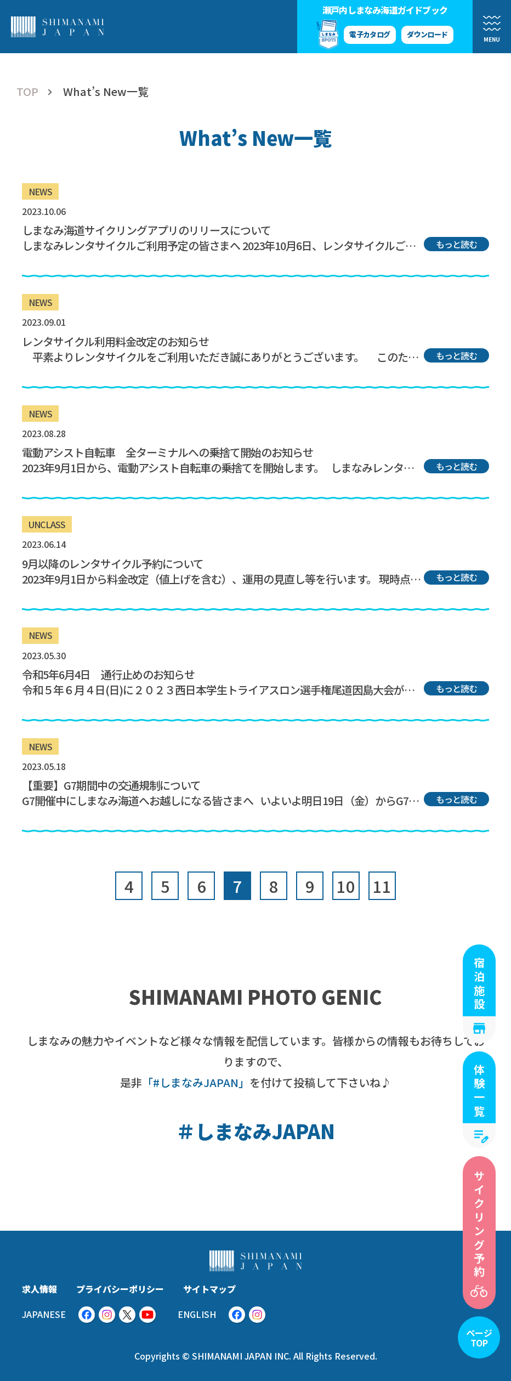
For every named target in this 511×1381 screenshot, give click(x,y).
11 (382, 885)
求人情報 (39, 1288)
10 (346, 885)
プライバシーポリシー (120, 1288)
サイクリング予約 (479, 1225)
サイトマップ (209, 1288)
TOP (27, 91)
